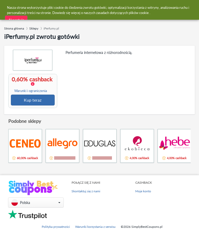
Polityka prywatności (56, 227)
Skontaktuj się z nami (86, 191)
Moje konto (143, 191)
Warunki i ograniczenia (30, 91)
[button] (36, 202)
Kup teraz (32, 99)
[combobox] (87, 7)
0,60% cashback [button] (32, 84)
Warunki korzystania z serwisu (95, 227)
